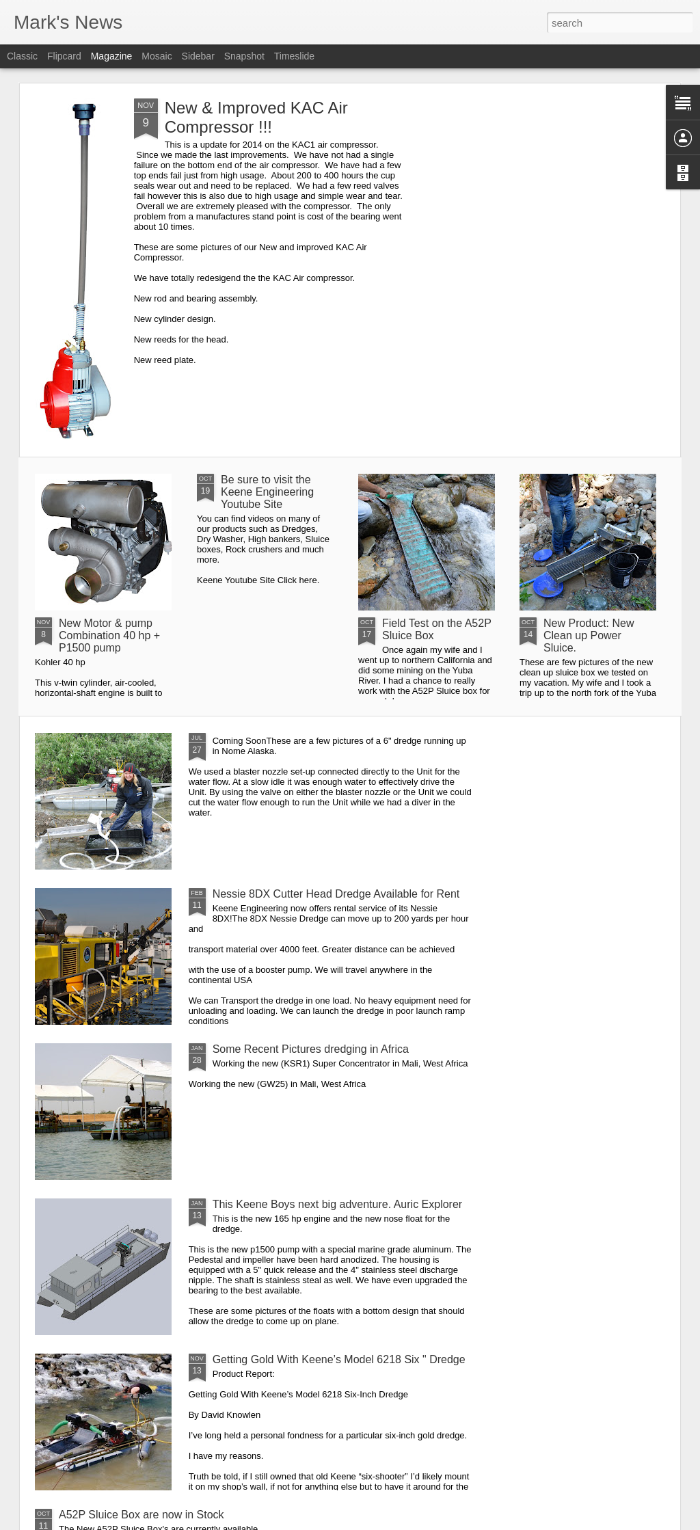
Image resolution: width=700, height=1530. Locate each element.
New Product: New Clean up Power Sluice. (588, 635)
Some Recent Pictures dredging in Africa (311, 1049)
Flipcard (64, 56)
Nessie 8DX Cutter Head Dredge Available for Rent (336, 894)
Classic (22, 56)
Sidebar (198, 56)
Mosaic (157, 56)
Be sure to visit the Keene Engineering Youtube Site (267, 492)
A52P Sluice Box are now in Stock (141, 1514)
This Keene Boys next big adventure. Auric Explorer (338, 1204)
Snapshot (244, 56)
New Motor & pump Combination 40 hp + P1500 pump (109, 635)
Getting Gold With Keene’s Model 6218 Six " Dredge (339, 1359)
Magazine (112, 56)
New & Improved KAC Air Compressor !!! (256, 117)
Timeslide (294, 56)
